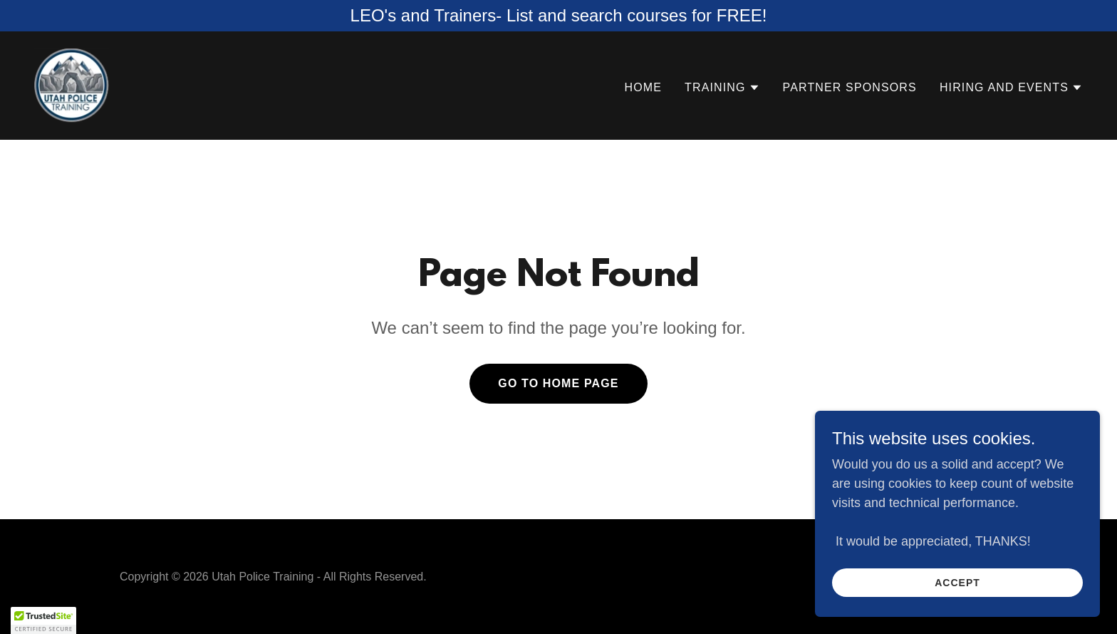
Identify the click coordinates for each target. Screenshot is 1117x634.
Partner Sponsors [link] (850, 87)
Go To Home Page (558, 383)
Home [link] (643, 87)
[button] (722, 87)
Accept (957, 582)
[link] (71, 85)
